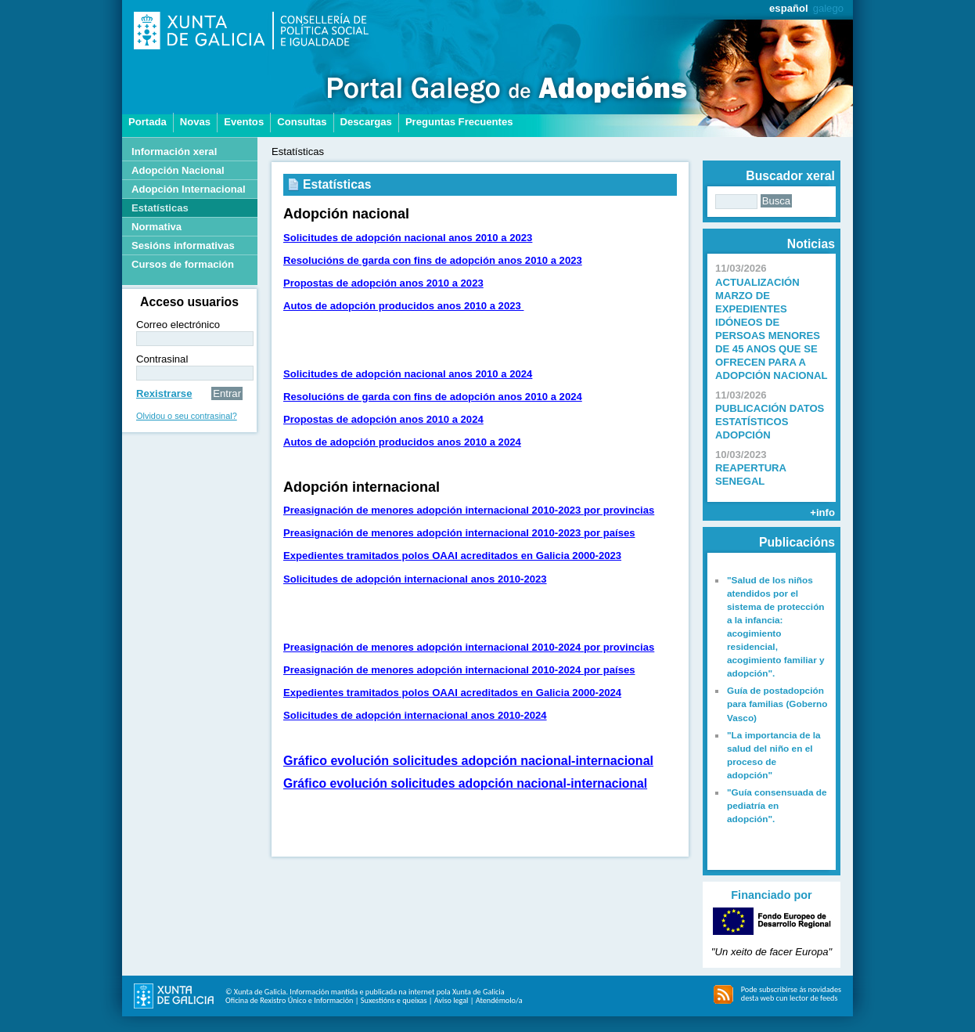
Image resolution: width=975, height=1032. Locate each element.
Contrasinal (162, 359)
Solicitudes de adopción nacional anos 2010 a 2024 (407, 374)
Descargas (366, 122)
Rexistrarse (164, 393)
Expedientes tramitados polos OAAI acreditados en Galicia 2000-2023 (452, 555)
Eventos (244, 122)
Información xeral (174, 151)
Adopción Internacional (188, 189)
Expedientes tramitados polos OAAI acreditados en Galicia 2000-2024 (452, 692)
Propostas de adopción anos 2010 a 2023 (383, 283)
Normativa (156, 227)
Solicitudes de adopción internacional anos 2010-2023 (415, 579)
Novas (195, 122)
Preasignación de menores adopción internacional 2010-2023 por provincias (468, 510)
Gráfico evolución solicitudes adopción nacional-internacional (468, 760)
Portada (147, 122)
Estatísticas (160, 208)
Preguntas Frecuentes (459, 122)
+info (822, 512)
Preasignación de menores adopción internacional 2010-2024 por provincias (468, 647)
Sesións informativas (183, 245)
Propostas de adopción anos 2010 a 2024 (383, 419)
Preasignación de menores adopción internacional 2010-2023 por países (459, 533)
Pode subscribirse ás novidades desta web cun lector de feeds (791, 993)
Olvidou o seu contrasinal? (186, 415)
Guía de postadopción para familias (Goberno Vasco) (777, 704)
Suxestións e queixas (394, 1000)
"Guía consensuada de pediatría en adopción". (777, 806)
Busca (776, 201)
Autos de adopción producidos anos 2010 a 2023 (403, 306)
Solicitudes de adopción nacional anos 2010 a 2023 (407, 238)
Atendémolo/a (499, 1000)
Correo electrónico (178, 324)
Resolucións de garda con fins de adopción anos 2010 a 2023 (432, 260)
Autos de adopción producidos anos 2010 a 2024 (402, 442)
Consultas (301, 122)
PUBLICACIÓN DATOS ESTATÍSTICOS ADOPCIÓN (769, 421)
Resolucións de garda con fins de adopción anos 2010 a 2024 (432, 396)
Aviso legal (451, 1000)
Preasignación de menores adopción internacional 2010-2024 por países (459, 670)
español (788, 8)
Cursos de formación (182, 264)
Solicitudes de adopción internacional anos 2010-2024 (415, 715)
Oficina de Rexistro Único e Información (289, 1000)
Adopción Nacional (178, 170)
